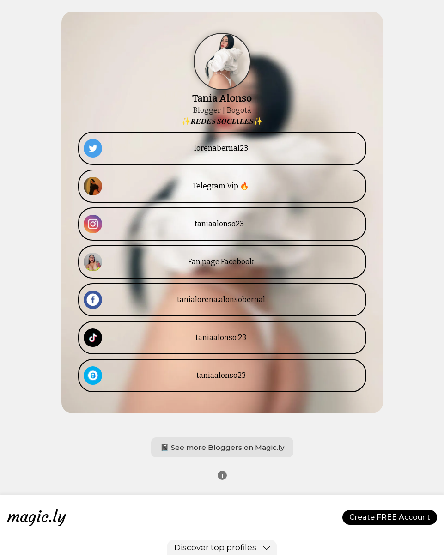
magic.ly (36, 516)
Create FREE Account (389, 517)
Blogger (207, 110)
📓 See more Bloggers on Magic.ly (222, 447)
